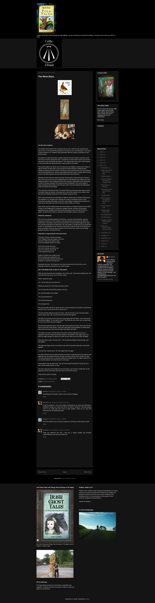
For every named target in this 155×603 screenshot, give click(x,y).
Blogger (87, 599)
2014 (101, 154)
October (104, 235)
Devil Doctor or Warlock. (105, 185)
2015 (101, 152)
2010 (101, 165)
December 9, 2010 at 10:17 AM (60, 430)
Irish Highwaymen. (106, 214)
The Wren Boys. (106, 217)
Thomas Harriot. (106, 176)
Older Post (87, 472)
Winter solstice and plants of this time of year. (105, 200)
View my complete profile (105, 279)
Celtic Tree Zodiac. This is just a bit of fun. (106, 227)
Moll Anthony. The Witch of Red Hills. (106, 191)
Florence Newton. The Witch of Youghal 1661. (106, 180)
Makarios (45, 391)
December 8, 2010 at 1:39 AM (57, 419)
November (104, 232)
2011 (101, 163)
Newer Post (42, 472)
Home (65, 472)
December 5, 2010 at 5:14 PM (57, 391)
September (104, 238)
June (103, 246)
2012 (101, 160)
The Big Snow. (105, 195)
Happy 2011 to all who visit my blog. (106, 171)
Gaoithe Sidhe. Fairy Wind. (105, 211)
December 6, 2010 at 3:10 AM (60, 402)
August (103, 241)
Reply (44, 396)
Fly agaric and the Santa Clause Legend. (106, 221)
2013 (101, 157)
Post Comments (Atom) (68, 478)
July (102, 243)
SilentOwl (46, 402)
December (104, 168)
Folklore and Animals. (49, 381)
